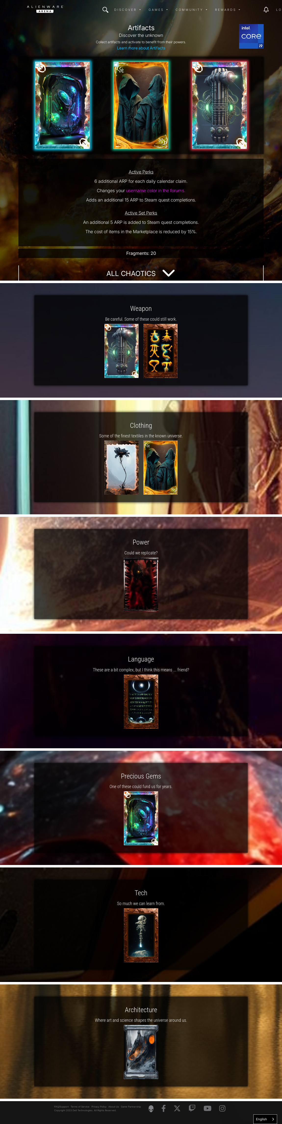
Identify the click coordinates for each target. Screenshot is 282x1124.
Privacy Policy (98, 1106)
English (261, 1119)
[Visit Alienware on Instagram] (222, 1108)
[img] (105, 10)
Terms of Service (80, 1106)
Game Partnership (131, 1106)
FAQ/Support (61, 1106)
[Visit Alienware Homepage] (151, 1108)
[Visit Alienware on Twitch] (192, 1108)
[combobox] (265, 1119)
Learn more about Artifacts (141, 47)
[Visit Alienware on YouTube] (207, 1108)
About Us (113, 1106)
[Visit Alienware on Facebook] (163, 1108)
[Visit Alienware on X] (177, 1108)
